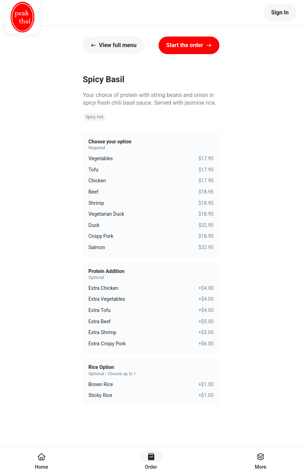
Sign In (280, 12)
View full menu (114, 45)
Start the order (189, 45)
